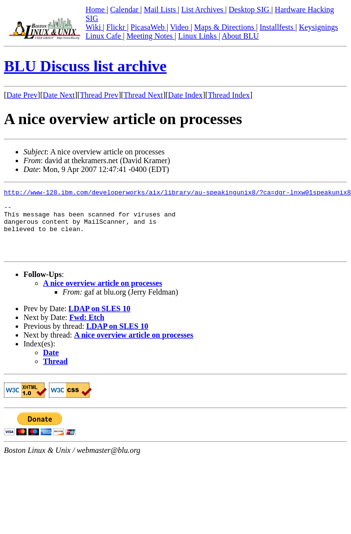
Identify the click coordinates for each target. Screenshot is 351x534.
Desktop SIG (250, 9)
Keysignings (318, 27)
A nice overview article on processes (102, 296)
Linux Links (198, 36)
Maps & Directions (225, 27)
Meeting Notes (151, 36)
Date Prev (22, 95)
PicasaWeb (149, 27)
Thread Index (229, 95)
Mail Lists (160, 9)
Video (180, 27)
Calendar (125, 9)
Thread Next (143, 95)
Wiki (94, 27)
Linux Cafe (104, 36)
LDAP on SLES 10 (99, 322)
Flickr (117, 27)
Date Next (59, 95)
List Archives (203, 9)
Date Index (185, 95)
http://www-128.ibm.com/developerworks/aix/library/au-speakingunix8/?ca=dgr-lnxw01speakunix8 (177, 193)
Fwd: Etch (87, 330)
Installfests (277, 27)
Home (96, 9)
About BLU (240, 36)
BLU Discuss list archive (85, 66)
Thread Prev (99, 95)
